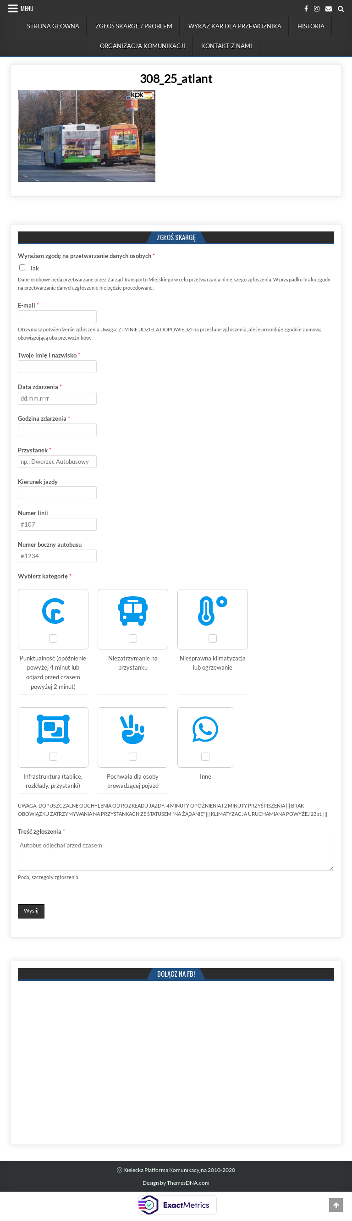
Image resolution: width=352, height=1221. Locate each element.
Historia (310, 26)
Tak (34, 268)
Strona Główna (53, 26)
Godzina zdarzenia (44, 418)
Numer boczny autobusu (50, 544)
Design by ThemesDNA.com (176, 1182)
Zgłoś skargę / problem (133, 26)
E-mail (28, 305)
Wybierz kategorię (45, 576)
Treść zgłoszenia (41, 831)
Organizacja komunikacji (142, 46)
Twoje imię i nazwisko (49, 355)
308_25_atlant (176, 78)
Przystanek (34, 450)
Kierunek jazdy (38, 481)
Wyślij (31, 910)
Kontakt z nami (226, 46)
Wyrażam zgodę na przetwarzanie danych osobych (86, 255)
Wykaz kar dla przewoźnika (234, 26)
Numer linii (33, 513)
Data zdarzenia (40, 386)
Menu (27, 8)
